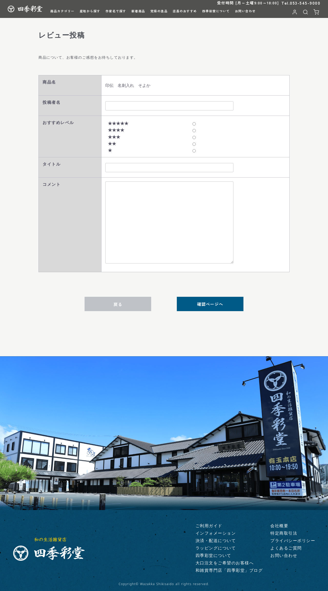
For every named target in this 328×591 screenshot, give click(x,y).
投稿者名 (51, 102)
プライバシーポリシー (292, 540)
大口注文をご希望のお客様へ (225, 563)
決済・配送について (216, 540)
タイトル (51, 164)
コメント (51, 184)
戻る (118, 304)
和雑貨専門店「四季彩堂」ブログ (229, 570)
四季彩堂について (213, 555)
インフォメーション (216, 533)
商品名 (49, 82)
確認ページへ (210, 304)
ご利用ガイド (209, 525)
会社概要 (279, 525)
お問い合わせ (283, 555)
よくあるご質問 (286, 548)
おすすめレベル (58, 122)
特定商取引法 (283, 533)
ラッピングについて (216, 548)
